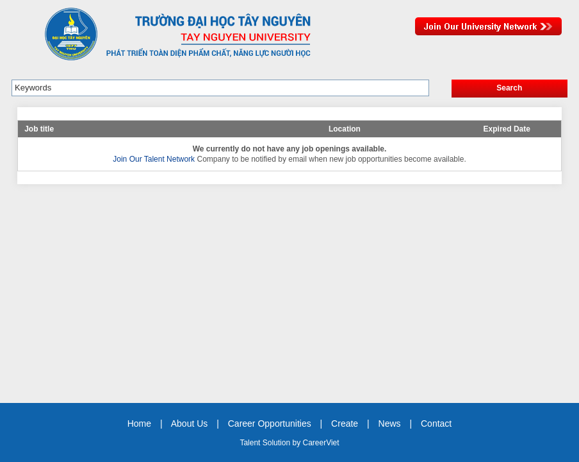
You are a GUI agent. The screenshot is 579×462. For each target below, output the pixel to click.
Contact (436, 423)
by (297, 442)
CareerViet (320, 442)
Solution (278, 442)
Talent (251, 442)
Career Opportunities (269, 423)
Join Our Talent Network (488, 26)
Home (139, 423)
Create (344, 423)
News (390, 423)
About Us (189, 423)
